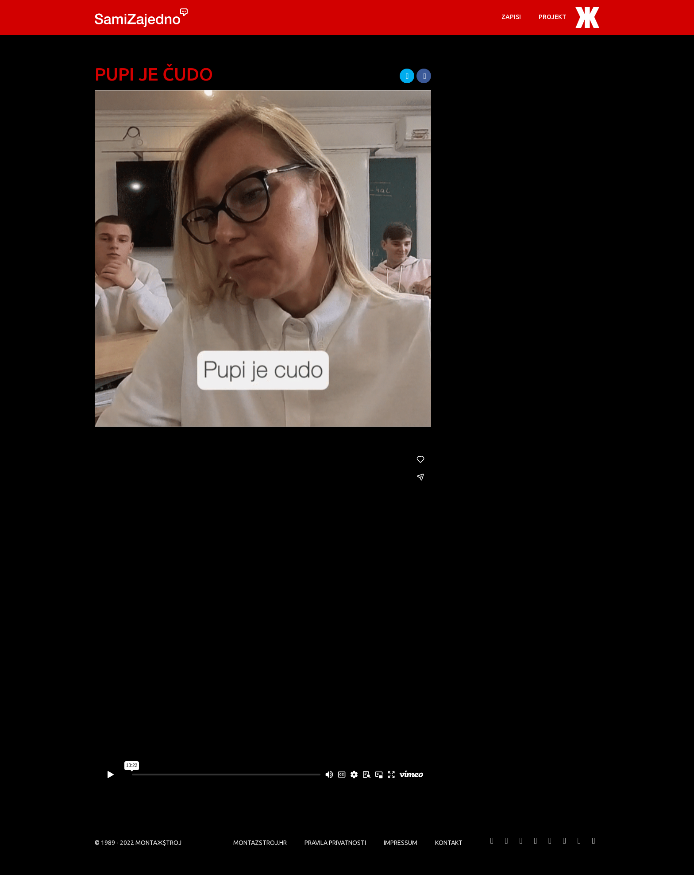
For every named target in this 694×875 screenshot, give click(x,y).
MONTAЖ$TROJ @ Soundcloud (564, 847)
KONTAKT (449, 843)
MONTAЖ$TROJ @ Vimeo (521, 847)
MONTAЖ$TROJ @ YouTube (535, 847)
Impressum (400, 843)
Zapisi (511, 17)
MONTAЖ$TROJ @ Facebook (492, 847)
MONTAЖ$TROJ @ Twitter (506, 847)
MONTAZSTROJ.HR (260, 843)
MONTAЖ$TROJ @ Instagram (550, 847)
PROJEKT (553, 17)
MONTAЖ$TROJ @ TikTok (593, 847)
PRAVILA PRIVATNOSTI (335, 843)
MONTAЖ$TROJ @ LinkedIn (579, 847)
